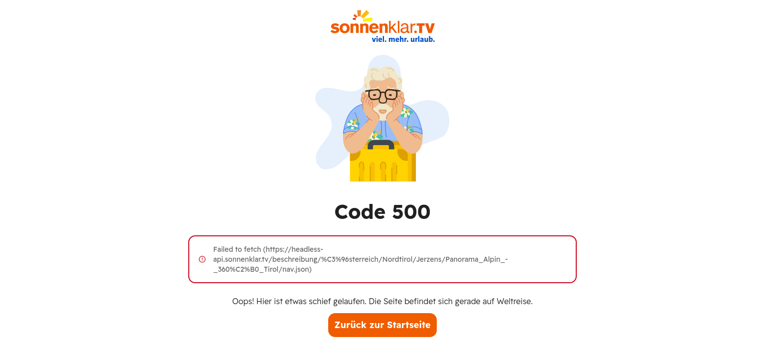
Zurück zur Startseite (382, 325)
